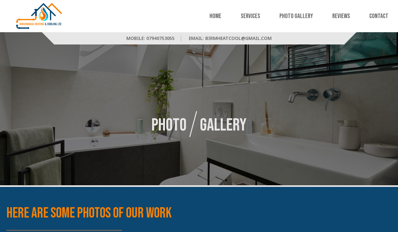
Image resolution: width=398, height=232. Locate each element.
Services (250, 16)
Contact (378, 16)
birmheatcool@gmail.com (238, 38)
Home (215, 16)
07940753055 (160, 38)
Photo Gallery (296, 16)
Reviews (341, 16)
